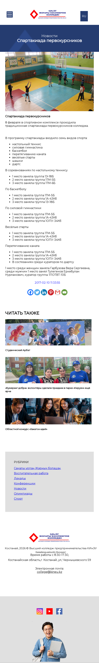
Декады (20, 478)
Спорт (18, 498)
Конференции (24, 483)
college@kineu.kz (49, 572)
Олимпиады (23, 493)
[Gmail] (58, 292)
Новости (20, 488)
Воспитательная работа (31, 473)
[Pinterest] (51, 292)
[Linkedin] (44, 292)
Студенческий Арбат (17, 350)
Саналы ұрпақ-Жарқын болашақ (37, 468)
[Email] (64, 292)
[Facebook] (30, 292)
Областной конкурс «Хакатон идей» (26, 429)
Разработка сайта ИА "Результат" (51, 552)
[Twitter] (37, 292)
